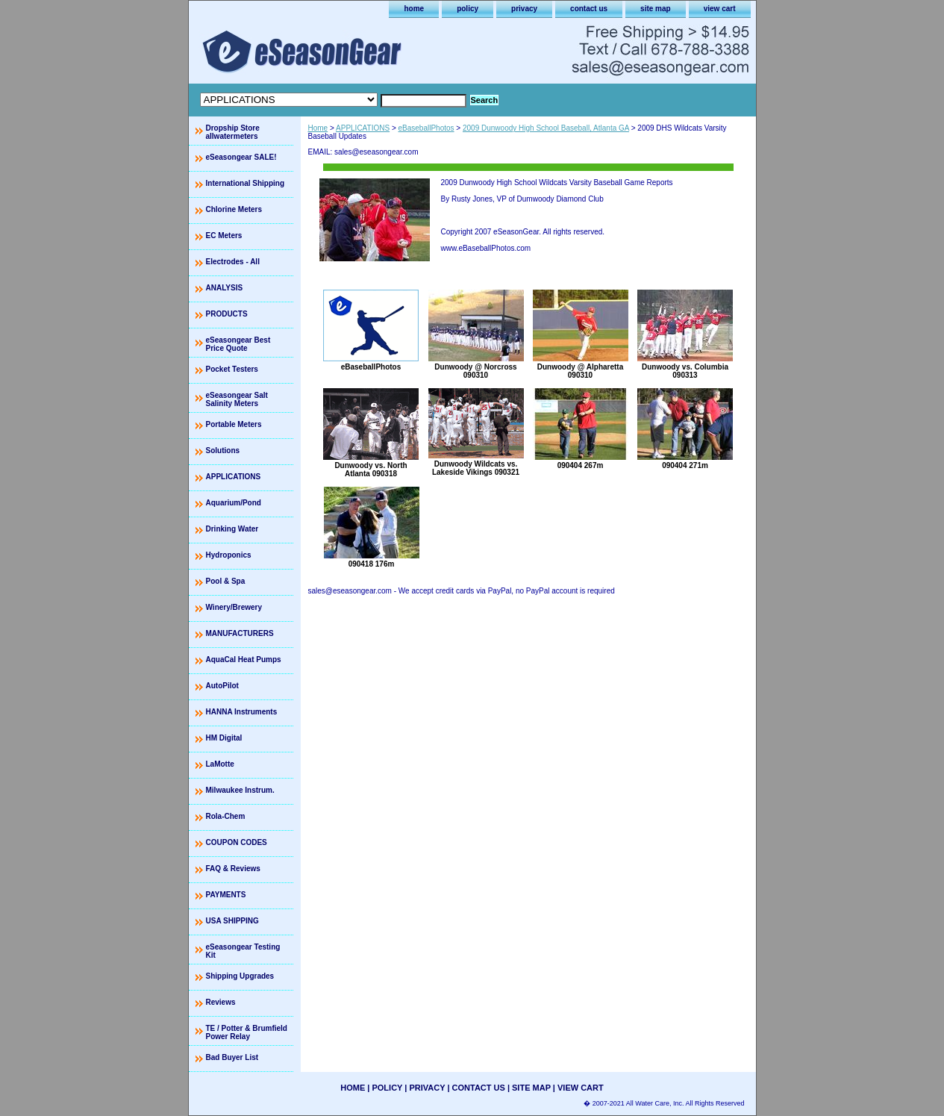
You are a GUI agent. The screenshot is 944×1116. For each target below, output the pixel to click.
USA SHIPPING (232, 921)
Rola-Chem (226, 816)
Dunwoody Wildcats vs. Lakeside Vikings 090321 (475, 468)
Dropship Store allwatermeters (233, 132)
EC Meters (224, 235)
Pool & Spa (226, 581)
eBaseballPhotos (426, 128)
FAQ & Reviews (233, 868)
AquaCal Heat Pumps (243, 659)
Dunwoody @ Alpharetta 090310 (580, 371)
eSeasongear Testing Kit (243, 951)
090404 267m (580, 465)
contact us (588, 8)
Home (318, 128)
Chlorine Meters (234, 209)
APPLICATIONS (363, 128)
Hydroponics (228, 555)
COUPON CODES (236, 842)
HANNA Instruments (242, 712)
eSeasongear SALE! (241, 157)
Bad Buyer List (232, 1057)
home (414, 8)
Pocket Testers (232, 369)
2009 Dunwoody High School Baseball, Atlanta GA (546, 128)
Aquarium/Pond (233, 503)
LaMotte (220, 764)
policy (467, 8)
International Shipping (245, 183)
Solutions (223, 450)
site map (655, 8)
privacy (524, 8)
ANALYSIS (224, 288)
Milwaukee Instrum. (240, 790)
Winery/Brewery (234, 607)
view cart (720, 8)
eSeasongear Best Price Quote (238, 344)
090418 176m (371, 564)
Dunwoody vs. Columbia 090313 (685, 371)
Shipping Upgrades (240, 976)
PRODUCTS (227, 314)
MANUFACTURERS (240, 633)
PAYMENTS (226, 895)
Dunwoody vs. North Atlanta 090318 (370, 469)
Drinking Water (232, 529)
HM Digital (224, 738)
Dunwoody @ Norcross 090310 (475, 371)
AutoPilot (222, 686)
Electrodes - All (233, 262)
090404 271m (685, 465)
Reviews (221, 1002)
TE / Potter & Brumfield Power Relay (246, 1032)
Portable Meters (234, 424)
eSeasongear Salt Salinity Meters (237, 399)
